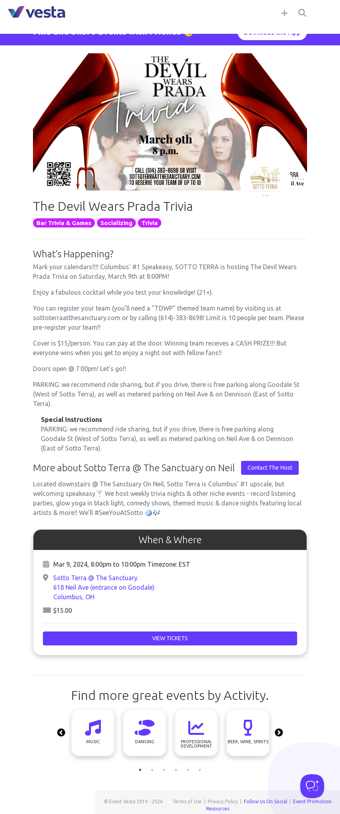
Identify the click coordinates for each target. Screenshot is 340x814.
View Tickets (170, 638)
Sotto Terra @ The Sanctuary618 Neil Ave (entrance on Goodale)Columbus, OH (104, 587)
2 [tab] (152, 770)
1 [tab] (140, 770)
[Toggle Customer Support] (312, 786)
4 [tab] (176, 770)
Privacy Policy (223, 801)
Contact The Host (269, 467)
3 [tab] (164, 770)
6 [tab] (200, 770)
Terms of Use (187, 801)
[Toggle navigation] (324, 13)
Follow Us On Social (265, 801)
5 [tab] (188, 770)
